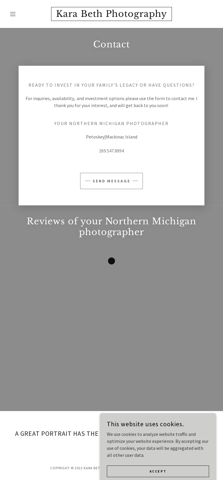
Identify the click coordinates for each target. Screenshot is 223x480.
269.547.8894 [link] (111, 151)
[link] (111, 15)
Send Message (112, 181)
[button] (22, 14)
